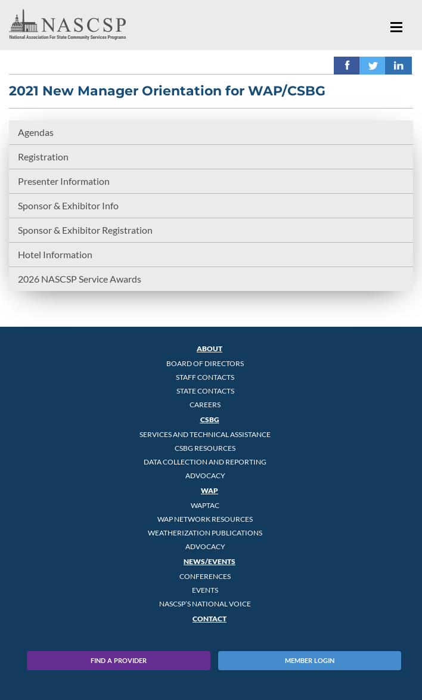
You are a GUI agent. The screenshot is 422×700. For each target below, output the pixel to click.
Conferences (205, 576)
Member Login (309, 660)
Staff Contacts (205, 377)
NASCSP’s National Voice (205, 603)
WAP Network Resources (205, 519)
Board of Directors (205, 363)
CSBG (209, 419)
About (209, 348)
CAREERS (205, 404)
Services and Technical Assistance (205, 434)
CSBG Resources (205, 448)
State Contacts (205, 390)
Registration (43, 156)
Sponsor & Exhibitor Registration (85, 230)
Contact (209, 618)
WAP (209, 490)
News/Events (209, 561)
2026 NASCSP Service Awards (79, 278)
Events (205, 590)
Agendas (36, 132)
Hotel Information (55, 254)
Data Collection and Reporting (205, 461)
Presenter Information (64, 181)
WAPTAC (205, 505)
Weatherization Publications (205, 532)
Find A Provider (119, 660)
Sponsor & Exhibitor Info (68, 205)
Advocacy (205, 475)
